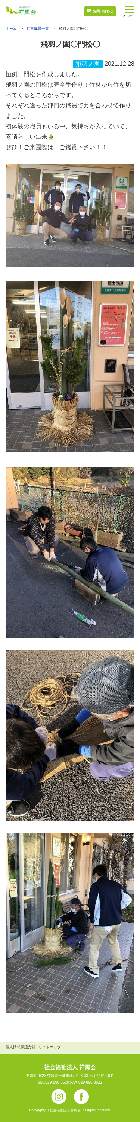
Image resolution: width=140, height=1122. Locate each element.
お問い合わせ (103, 11)
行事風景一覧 (38, 28)
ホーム (11, 28)
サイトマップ (49, 1047)
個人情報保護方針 (20, 1047)
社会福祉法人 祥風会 (70, 1067)
